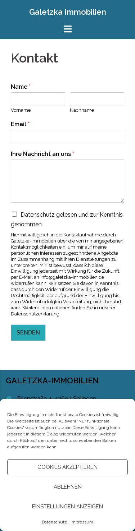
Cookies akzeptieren (67, 467)
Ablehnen (68, 487)
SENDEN (28, 332)
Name (21, 86)
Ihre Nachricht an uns (42, 154)
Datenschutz (54, 522)
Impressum (82, 522)
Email (20, 124)
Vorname (21, 110)
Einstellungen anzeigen (67, 506)
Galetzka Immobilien (67, 12)
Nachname (82, 110)
